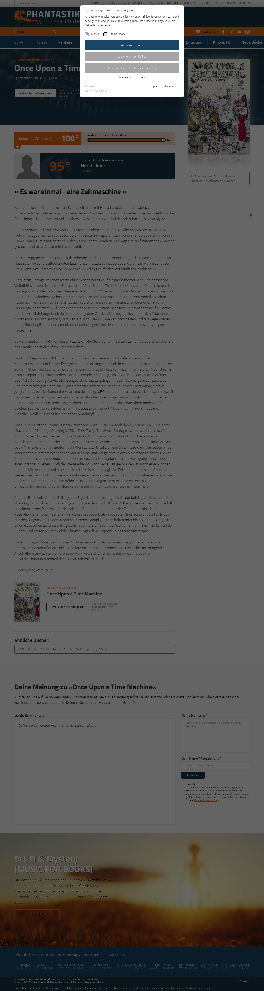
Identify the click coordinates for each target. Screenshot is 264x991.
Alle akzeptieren (132, 45)
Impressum (156, 86)
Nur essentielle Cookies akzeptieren (132, 68)
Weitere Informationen (132, 77)
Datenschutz (172, 86)
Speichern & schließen (132, 56)
